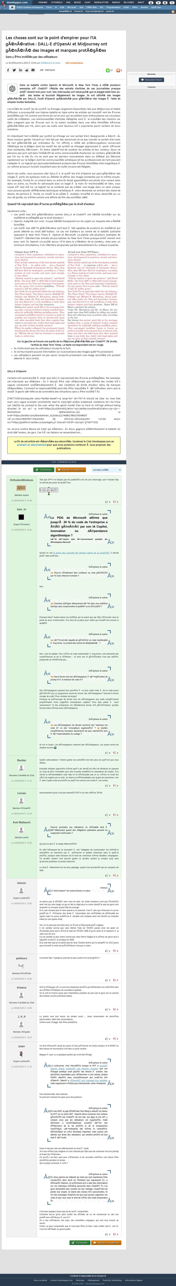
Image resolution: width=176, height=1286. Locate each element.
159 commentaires (74, 65)
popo (21, 1052)
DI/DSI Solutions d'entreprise (30, 7)
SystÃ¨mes (156, 7)
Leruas (21, 799)
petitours (21, 964)
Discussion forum (151, 80)
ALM (62, 7)
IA (56, 7)
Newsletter (101, 2)
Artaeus (21, 993)
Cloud (49, 7)
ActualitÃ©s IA (65, 11)
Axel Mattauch (21, 828)
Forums (42, 2)
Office (135, 7)
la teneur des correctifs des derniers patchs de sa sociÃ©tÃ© (81, 559)
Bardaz (21, 766)
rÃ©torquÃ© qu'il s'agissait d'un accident (88, 1086)
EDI (101, 7)
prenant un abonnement (31, 447)
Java (81, 7)
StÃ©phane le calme (50, 65)
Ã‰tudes (128, 2)
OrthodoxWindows (21, 486)
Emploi (116, 2)
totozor (21, 889)
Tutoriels (57, 2)
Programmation (113, 7)
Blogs (77, 2)
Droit (140, 2)
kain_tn (21, 515)
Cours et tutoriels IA (94, 11)
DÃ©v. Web (91, 7)
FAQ (68, 2)
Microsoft (71, 7)
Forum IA (78, 11)
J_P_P (22, 1023)
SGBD (126, 7)
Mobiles (144, 7)
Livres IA (110, 11)
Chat (87, 2)
